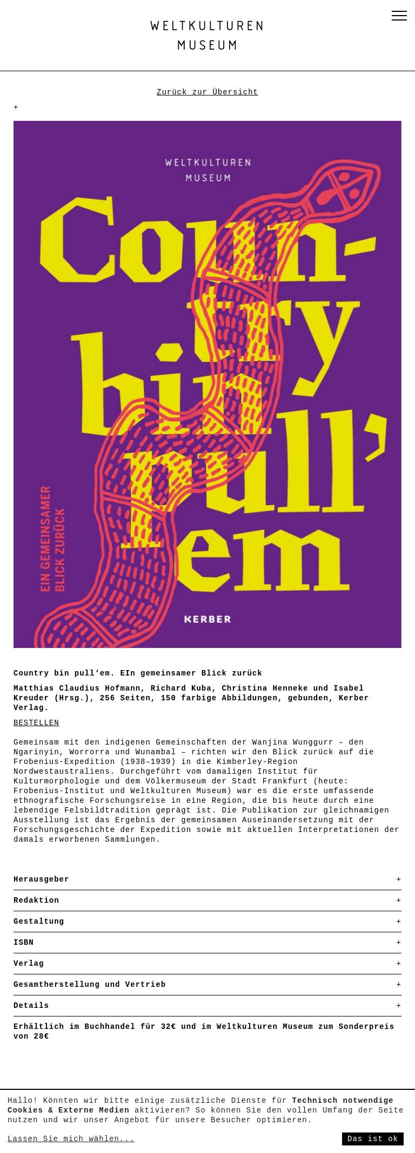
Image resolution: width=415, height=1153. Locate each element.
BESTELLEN (36, 723)
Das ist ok (372, 1139)
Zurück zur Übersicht (207, 92)
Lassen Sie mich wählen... (71, 1139)
